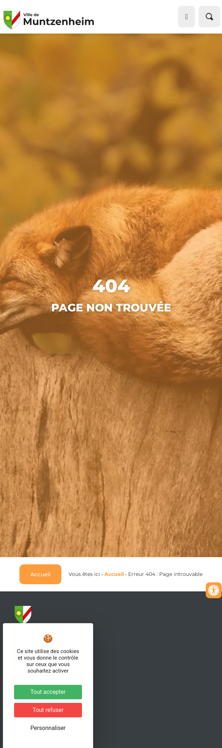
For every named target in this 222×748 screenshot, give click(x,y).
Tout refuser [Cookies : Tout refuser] (48, 710)
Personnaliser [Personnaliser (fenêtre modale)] (48, 728)
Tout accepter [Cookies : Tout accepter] (48, 691)
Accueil (114, 574)
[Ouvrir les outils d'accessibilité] (214, 590)
